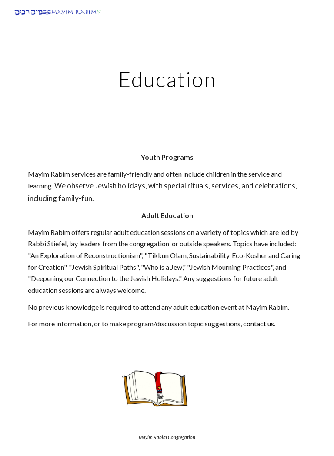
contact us (258, 323)
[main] (167, 77)
